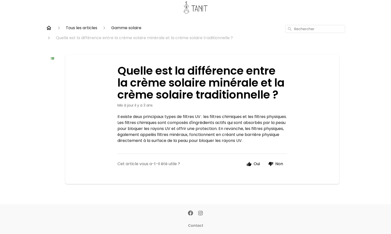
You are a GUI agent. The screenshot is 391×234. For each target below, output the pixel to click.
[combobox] (315, 29)
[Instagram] (200, 213)
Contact (195, 225)
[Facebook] (191, 213)
